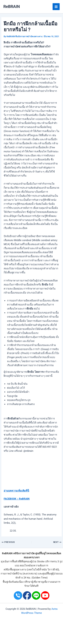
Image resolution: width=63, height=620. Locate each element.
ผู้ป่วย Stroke (38, 561)
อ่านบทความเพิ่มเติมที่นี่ (16, 490)
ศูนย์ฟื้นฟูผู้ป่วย (50, 573)
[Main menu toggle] (56, 6)
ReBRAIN (11, 6)
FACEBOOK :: (11, 498)
